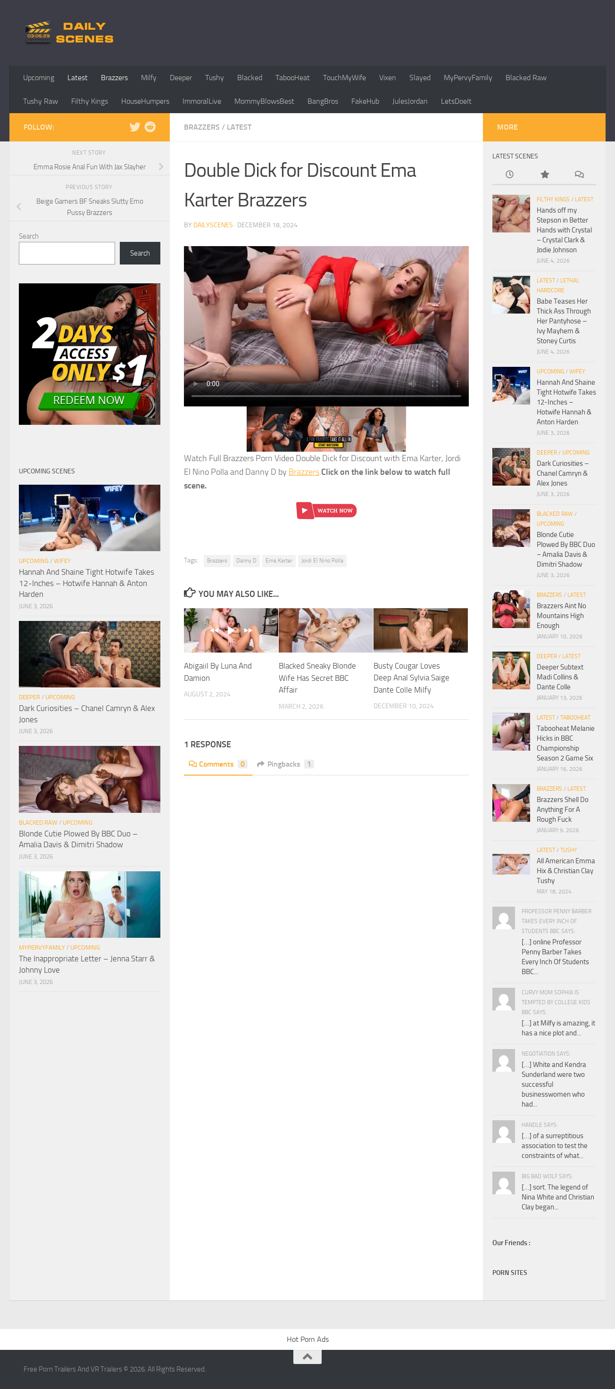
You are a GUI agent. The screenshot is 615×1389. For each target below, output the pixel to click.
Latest (77, 77)
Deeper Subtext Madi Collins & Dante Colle (560, 677)
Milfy (149, 77)
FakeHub (365, 101)
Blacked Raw (526, 77)
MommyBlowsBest (264, 101)
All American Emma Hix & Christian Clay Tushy (566, 871)
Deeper (181, 77)
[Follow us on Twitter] (135, 126)
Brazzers (114, 77)
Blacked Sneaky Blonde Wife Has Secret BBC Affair (317, 677)
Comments (218, 764)
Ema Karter (279, 560)
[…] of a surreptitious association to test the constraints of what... (555, 1146)
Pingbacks (285, 764)
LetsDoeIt (456, 101)
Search (29, 236)
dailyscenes (213, 225)
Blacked (249, 77)
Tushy (214, 77)
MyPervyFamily (468, 77)
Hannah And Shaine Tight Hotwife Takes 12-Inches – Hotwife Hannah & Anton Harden (86, 583)
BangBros (323, 101)
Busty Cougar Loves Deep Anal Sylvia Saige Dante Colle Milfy (411, 677)
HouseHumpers (145, 101)
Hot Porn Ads (308, 1339)
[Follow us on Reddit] (150, 126)
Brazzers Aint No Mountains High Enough (561, 616)
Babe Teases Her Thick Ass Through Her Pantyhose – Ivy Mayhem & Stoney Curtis (564, 321)
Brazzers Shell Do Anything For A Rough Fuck (563, 809)
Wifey (62, 560)
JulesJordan (410, 101)
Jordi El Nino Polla (322, 560)
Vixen (387, 77)
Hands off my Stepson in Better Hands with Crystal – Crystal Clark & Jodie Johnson (564, 230)
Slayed (420, 77)
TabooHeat (292, 77)
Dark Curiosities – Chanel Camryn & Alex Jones (563, 473)
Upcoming (38, 77)
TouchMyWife (344, 77)
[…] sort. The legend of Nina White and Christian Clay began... (558, 1197)
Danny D (246, 560)
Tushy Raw (40, 101)
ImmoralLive (202, 101)
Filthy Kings (89, 101)
